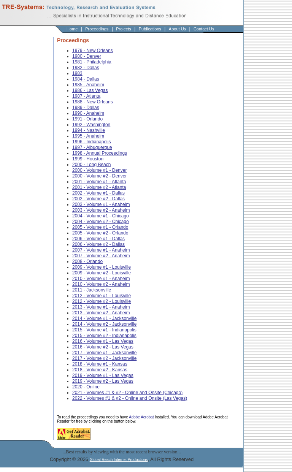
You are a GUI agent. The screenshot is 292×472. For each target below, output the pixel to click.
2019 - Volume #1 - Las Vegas (102, 375)
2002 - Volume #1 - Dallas (98, 193)
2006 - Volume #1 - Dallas (98, 238)
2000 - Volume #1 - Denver (99, 170)
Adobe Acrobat (141, 417)
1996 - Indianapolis (91, 141)
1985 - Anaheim (88, 84)
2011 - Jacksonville (91, 290)
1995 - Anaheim (88, 136)
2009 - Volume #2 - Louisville (101, 273)
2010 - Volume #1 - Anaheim (101, 278)
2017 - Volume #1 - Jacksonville (104, 352)
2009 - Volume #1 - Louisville (101, 267)
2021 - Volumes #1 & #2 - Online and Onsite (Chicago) (127, 392)
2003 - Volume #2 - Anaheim (101, 210)
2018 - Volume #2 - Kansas (99, 369)
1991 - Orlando (87, 119)
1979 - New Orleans (92, 50)
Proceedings (96, 29)
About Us (177, 29)
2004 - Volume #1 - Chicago (100, 216)
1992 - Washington (91, 124)
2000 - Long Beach (91, 164)
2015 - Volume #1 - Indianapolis (104, 330)
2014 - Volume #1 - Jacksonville (104, 318)
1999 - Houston (87, 159)
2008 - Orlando (87, 261)
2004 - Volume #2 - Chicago (100, 221)
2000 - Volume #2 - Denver (99, 176)
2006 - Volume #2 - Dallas (98, 244)
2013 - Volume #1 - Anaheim (101, 307)
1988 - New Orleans (92, 102)
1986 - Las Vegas (90, 90)
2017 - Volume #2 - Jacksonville (104, 358)
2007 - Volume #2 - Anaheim (101, 255)
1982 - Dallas (85, 67)
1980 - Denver (86, 56)
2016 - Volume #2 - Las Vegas (102, 347)
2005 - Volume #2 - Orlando (100, 233)
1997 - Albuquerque (92, 147)
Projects (123, 29)
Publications (150, 29)
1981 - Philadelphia (91, 62)
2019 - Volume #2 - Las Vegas (102, 381)
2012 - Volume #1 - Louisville (101, 295)
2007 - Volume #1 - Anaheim (101, 250)
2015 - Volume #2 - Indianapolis (104, 335)
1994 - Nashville (88, 130)
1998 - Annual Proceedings (99, 153)
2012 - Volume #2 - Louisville (101, 301)
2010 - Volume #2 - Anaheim (101, 284)
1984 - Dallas (85, 79)
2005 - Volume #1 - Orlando (100, 227)
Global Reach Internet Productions (119, 460)
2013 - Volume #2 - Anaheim (101, 312)
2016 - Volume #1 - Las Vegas (102, 341)
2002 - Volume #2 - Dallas (98, 198)
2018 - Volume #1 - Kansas (99, 364)
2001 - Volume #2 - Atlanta (99, 187)
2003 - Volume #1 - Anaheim (101, 204)
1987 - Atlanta (86, 96)
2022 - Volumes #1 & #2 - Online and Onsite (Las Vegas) (129, 398)
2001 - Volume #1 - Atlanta (99, 181)
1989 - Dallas (85, 107)
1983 (77, 73)
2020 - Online (86, 387)
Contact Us (204, 29)
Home (72, 29)
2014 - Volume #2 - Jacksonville (104, 324)
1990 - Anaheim (88, 113)
